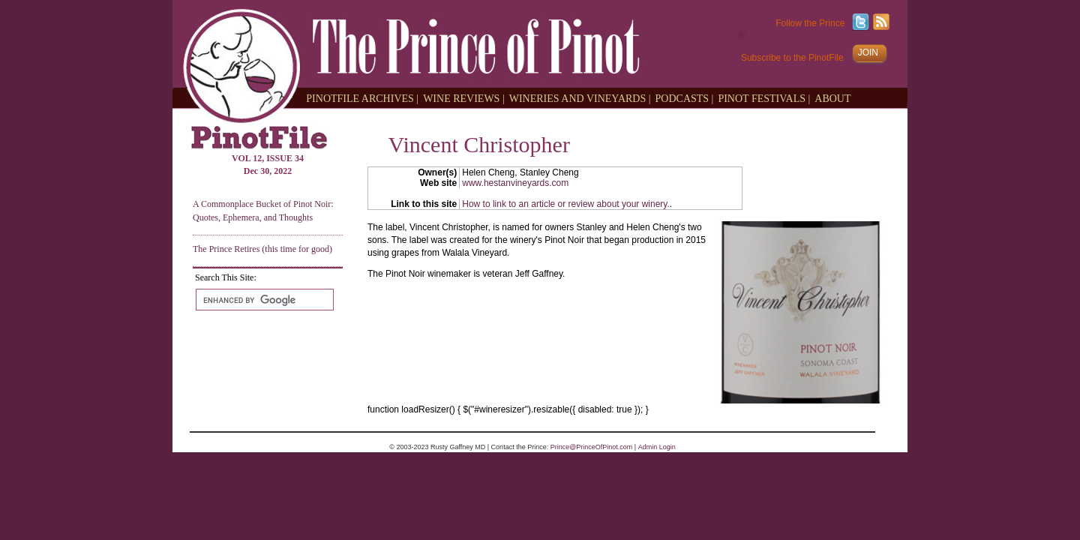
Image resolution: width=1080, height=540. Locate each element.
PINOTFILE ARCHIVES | (362, 98)
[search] (263, 300)
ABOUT (832, 98)
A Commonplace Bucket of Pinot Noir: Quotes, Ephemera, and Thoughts (263, 210)
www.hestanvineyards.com (515, 183)
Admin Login (657, 447)
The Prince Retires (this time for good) (262, 249)
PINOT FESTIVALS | (764, 98)
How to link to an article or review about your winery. (566, 204)
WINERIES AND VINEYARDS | (580, 98)
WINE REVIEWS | (464, 98)
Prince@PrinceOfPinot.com (591, 447)
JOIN (868, 52)
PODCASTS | (685, 98)
